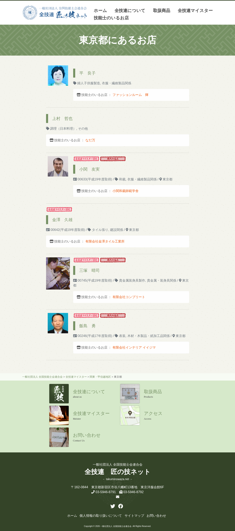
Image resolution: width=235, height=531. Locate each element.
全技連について (130, 10)
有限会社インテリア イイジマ (134, 347)
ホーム (100, 10)
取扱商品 (161, 10)
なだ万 (90, 140)
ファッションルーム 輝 (130, 95)
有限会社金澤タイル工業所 (105, 241)
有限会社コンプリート (129, 297)
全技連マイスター (195, 10)
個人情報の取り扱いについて (100, 515)
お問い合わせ (156, 515)
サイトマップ (134, 515)
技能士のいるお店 (111, 17)
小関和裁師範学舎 (126, 191)
